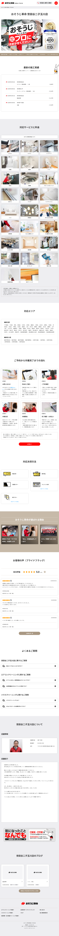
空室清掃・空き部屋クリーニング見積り (10, 916)
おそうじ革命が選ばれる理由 (53, 54)
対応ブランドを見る (44, 488)
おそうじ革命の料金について (29, 136)
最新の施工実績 (4, 54)
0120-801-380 (44, 3)
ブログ (21, 912)
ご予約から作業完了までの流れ (32, 54)
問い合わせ (42, 910)
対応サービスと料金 (13, 54)
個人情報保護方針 (44, 912)
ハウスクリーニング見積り (7, 912)
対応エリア (21, 54)
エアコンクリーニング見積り (7, 910)
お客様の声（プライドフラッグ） (27, 910)
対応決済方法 (42, 54)
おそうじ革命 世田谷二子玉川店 (7, 7)
